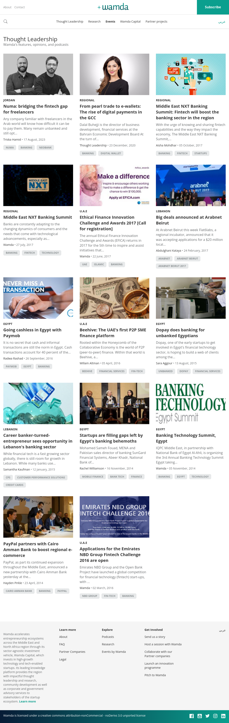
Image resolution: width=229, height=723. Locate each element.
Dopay (184, 371)
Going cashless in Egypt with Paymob (32, 332)
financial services (111, 371)
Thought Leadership (69, 21)
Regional (87, 100)
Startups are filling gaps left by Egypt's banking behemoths (111, 438)
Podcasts (108, 637)
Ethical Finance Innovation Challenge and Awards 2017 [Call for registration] (113, 223)
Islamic (99, 264)
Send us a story (155, 637)
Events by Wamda (114, 652)
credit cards (14, 485)
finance (136, 476)
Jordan (9, 100)
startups (200, 153)
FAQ (62, 644)
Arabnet (164, 258)
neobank (45, 147)
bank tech (117, 476)
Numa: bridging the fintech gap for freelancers (35, 109)
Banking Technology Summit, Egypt (186, 438)
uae (84, 264)
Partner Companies (72, 652)
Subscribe (213, 7)
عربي (222, 21)
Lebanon (163, 211)
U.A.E (83, 211)
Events (110, 21)
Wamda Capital (130, 21)
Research (94, 21)
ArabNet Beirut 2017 (172, 266)
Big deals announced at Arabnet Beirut (189, 220)
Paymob (11, 366)
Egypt (7, 324)
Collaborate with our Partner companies (158, 654)
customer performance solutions (41, 477)
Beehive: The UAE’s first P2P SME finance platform (113, 332)
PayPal (62, 591)
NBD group (89, 596)
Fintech (182, 153)
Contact (19, 7)
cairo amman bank (19, 591)
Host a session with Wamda (163, 644)
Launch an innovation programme (159, 665)
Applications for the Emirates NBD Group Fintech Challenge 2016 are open (110, 554)
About (7, 7)
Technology (50, 253)
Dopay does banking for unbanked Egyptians (180, 332)
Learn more (27, 701)
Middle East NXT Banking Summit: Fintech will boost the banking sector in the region (187, 112)
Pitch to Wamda (155, 675)
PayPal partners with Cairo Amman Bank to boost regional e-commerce (37, 549)
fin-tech (137, 371)
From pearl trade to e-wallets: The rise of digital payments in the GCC (111, 112)
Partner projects (156, 21)
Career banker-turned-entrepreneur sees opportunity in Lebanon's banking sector (37, 441)
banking (26, 147)
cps (8, 477)
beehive (87, 371)
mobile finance (92, 476)
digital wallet (111, 153)
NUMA (10, 147)
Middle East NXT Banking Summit (37, 217)
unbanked (165, 371)
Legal (62, 659)
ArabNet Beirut (187, 258)
